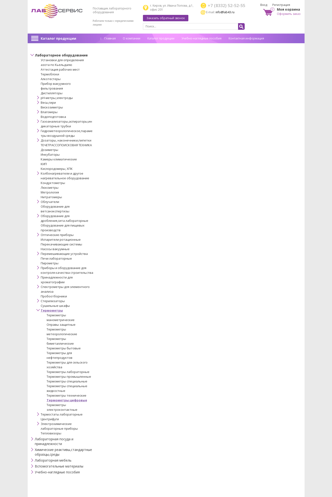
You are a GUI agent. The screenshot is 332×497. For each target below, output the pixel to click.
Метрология (50, 192)
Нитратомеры (51, 197)
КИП (44, 164)
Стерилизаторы (53, 301)
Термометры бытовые (64, 348)
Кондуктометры (53, 183)
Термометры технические (66, 395)
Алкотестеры (51, 79)
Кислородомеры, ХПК (57, 169)
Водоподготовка (53, 117)
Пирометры (49, 263)
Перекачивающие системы (61, 244)
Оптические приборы (57, 235)
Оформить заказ (288, 14)
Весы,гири (48, 102)
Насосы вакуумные (55, 249)
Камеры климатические (59, 159)
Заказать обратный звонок (165, 18)
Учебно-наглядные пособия (201, 38)
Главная (108, 38)
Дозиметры (49, 150)
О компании (131, 38)
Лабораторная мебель (53, 460)
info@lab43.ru (225, 12)
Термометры (52, 310)
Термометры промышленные (69, 376)
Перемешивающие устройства (64, 254)
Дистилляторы (51, 93)
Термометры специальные (67, 381)
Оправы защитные (61, 324)
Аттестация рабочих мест (60, 69)
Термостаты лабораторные (62, 414)
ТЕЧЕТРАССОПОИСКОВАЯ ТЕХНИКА (66, 145)
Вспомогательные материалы (59, 466)
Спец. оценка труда (113, 46)
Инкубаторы (50, 154)
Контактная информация (246, 38)
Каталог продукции (58, 38)
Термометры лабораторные (68, 372)
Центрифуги (50, 419)
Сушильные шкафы (55, 306)
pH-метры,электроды (57, 98)
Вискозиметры (52, 107)
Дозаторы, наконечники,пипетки (66, 140)
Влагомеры (49, 112)
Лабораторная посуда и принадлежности (54, 441)
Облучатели (50, 202)
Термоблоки (50, 74)
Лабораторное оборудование (61, 55)
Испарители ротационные (61, 239)
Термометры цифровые (67, 400)
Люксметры (49, 187)
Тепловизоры (51, 433)
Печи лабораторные (56, 258)
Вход (263, 5)
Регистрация (281, 5)
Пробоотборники (54, 296)
